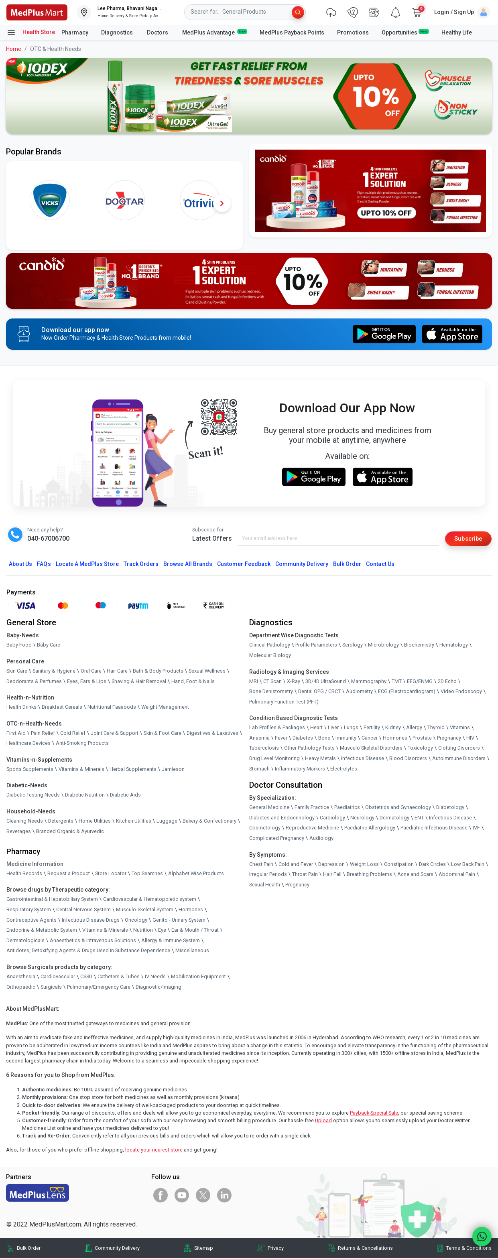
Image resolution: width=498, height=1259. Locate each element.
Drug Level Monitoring (274, 759)
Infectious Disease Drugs (91, 920)
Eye (162, 931)
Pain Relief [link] (43, 733)
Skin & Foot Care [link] (162, 733)
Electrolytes (343, 769)
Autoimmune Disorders (459, 759)
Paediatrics (347, 808)
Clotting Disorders (459, 749)
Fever (281, 738)
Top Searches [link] (147, 874)
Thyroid (436, 728)
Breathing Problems (369, 875)
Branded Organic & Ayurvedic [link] (70, 832)
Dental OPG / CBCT (319, 692)
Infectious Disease (362, 759)
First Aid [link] (16, 733)
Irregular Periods (268, 875)
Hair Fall (332, 875)
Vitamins (460, 728)
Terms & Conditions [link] (469, 1249)
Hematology (453, 646)
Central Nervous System (83, 910)
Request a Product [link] (68, 874)
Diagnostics (117, 32)
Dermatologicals (25, 941)
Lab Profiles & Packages (277, 728)
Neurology (362, 818)
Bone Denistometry (271, 692)
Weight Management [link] (165, 708)
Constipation (399, 865)
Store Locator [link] (110, 874)
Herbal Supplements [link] (133, 769)
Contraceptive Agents (31, 920)
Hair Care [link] (117, 671)
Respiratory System (28, 910)
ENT (419, 818)
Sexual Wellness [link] (207, 671)
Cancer (370, 738)
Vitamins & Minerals (105, 931)
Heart (316, 728)
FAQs (44, 565)
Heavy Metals (320, 759)
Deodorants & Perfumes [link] (34, 682)
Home (13, 49)
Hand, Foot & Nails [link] (193, 682)
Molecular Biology (270, 656)
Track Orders (141, 565)
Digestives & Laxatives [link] (212, 733)
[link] (36, 12)
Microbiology (383, 646)
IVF (476, 828)
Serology (352, 646)
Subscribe (467, 538)
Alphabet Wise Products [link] (196, 874)
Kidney (393, 728)
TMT (397, 682)
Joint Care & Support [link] (114, 733)
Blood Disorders (408, 759)
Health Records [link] (24, 874)
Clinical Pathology (269, 646)
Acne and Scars (415, 875)
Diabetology (450, 808)
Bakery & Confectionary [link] (209, 821)
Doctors (158, 32)
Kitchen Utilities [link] (133, 821)
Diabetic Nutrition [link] (85, 796)
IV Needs (155, 977)
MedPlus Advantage (214, 32)
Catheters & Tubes (119, 977)
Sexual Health (264, 885)
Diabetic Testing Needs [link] (33, 796)
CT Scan (272, 682)
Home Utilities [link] (95, 821)
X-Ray (293, 682)
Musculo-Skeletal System (144, 910)
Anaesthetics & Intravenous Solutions (93, 941)
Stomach (259, 769)
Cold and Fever (295, 865)
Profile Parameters (316, 646)
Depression (331, 865)
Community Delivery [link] (117, 1249)
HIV (470, 738)
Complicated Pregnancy (276, 838)
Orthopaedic (20, 987)
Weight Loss (364, 865)
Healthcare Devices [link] (28, 744)
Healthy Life (456, 32)
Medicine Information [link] (34, 864)
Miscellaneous (192, 951)
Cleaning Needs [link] (24, 821)
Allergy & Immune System (170, 941)
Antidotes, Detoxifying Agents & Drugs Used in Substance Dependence (88, 951)
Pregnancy (449, 738)
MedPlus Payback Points (292, 32)
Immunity (345, 738)
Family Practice (312, 808)
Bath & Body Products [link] (158, 671)
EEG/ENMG (420, 682)
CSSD (86, 977)
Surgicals (51, 987)
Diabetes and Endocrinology (282, 818)
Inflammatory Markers (300, 769)
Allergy (414, 728)
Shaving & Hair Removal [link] (139, 682)
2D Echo (447, 682)
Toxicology (420, 749)
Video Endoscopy (461, 692)
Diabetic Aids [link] (125, 796)
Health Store (30, 32)
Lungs (351, 728)
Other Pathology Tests (309, 749)
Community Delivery (301, 565)
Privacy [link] (276, 1249)
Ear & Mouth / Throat (195, 931)
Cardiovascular (58, 977)
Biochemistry (419, 646)
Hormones (191, 910)
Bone (324, 738)
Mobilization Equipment (198, 977)
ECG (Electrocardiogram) (406, 692)
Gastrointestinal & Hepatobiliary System (52, 900)
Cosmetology (265, 828)
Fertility (372, 728)
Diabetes (303, 738)
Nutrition (143, 931)
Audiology (321, 838)
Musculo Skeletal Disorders (371, 749)
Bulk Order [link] (29, 1249)
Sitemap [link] (203, 1249)
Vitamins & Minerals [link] (81, 769)
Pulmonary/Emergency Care (98, 987)
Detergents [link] (60, 821)
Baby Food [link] (19, 646)
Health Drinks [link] (21, 708)
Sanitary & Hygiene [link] (54, 671)
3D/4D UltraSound (325, 682)
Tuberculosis (264, 749)
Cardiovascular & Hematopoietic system (149, 900)
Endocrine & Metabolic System (41, 931)
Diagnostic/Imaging (158, 987)
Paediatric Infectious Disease (434, 828)
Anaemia (259, 738)
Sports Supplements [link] (29, 769)
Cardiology (332, 818)
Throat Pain (305, 875)
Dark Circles (432, 865)
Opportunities (405, 32)
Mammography (368, 682)
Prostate (422, 738)
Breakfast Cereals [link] (62, 708)
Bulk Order (347, 565)
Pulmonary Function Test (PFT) (284, 702)
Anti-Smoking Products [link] (82, 744)
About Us (20, 565)
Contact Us (380, 565)
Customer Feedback (243, 565)
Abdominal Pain (457, 875)
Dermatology (394, 818)
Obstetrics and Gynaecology (398, 808)
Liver (333, 728)
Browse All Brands (187, 565)
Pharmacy (74, 32)
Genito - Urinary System (178, 920)
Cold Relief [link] (72, 733)
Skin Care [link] (16, 671)
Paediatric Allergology (369, 828)
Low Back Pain (467, 865)
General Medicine (269, 808)
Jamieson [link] (173, 769)
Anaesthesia (20, 977)
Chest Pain (261, 865)
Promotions (353, 32)
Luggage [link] (167, 821)
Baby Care (48, 646)
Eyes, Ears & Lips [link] (86, 682)
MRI (253, 682)
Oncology (136, 920)
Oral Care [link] (91, 671)
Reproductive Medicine (312, 828)
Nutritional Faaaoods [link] (111, 708)
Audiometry (359, 692)
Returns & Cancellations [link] (365, 1249)
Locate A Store (87, 565)
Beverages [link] (18, 832)
